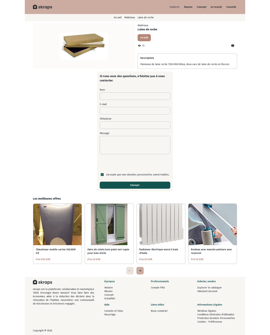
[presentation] (135, 163)
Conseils (231, 7)
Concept (201, 7)
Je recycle (216, 7)
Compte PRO (158, 287)
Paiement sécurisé (207, 291)
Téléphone (105, 118)
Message (104, 133)
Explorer (175, 7)
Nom (102, 89)
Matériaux (129, 17)
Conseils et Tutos (113, 310)
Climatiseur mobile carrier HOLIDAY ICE (56, 251)
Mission (108, 291)
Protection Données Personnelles (216, 318)
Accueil (118, 17)
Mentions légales (206, 310)
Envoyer (135, 185)
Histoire (108, 287)
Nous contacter (159, 310)
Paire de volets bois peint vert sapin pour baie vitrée (108, 251)
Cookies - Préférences (209, 321)
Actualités (109, 298)
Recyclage (110, 314)
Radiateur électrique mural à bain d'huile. (158, 251)
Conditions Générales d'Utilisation (215, 314)
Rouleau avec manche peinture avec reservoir (211, 251)
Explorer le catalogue (209, 287)
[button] (140, 270)
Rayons (188, 7)
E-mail (103, 104)
